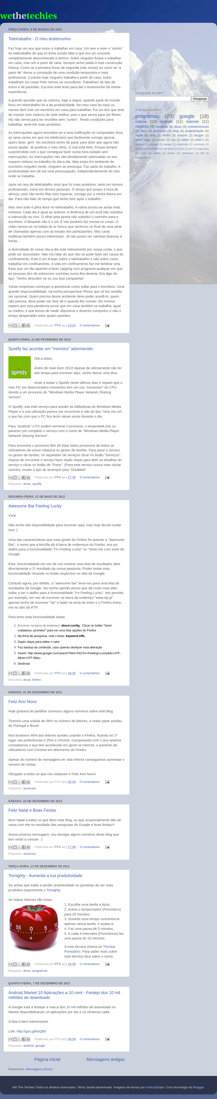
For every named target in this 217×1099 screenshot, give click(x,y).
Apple (139, 135)
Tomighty (53, 890)
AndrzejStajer (154, 1087)
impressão (183, 144)
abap (153, 135)
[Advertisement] (172, 55)
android (28, 1045)
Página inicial (47, 1059)
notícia (141, 121)
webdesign (188, 153)
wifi (202, 153)
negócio (142, 126)
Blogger (198, 1087)
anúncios (29, 788)
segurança (203, 148)
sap (173, 139)
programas (40, 970)
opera (138, 148)
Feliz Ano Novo (22, 701)
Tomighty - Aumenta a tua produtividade (45, 875)
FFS (58, 325)
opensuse (199, 144)
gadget (168, 144)
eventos (154, 144)
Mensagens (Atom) (39, 1069)
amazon (182, 135)
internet (192, 121)
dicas (27, 484)
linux (143, 131)
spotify (37, 484)
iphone (161, 139)
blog (176, 131)
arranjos (139, 144)
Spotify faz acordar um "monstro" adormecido (50, 348)
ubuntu (171, 153)
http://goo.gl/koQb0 (31, 1031)
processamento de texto (159, 148)
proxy (181, 148)
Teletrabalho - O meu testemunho (39, 39)
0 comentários (90, 325)
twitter (185, 139)
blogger (199, 135)
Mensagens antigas (106, 1059)
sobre (143, 153)
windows (162, 126)
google (40, 1045)
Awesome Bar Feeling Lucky (35, 506)
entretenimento (198, 126)
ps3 (190, 148)
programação (194, 131)
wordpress (141, 157)
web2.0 (199, 139)
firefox (36, 679)
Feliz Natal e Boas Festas (32, 810)
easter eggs (142, 139)
